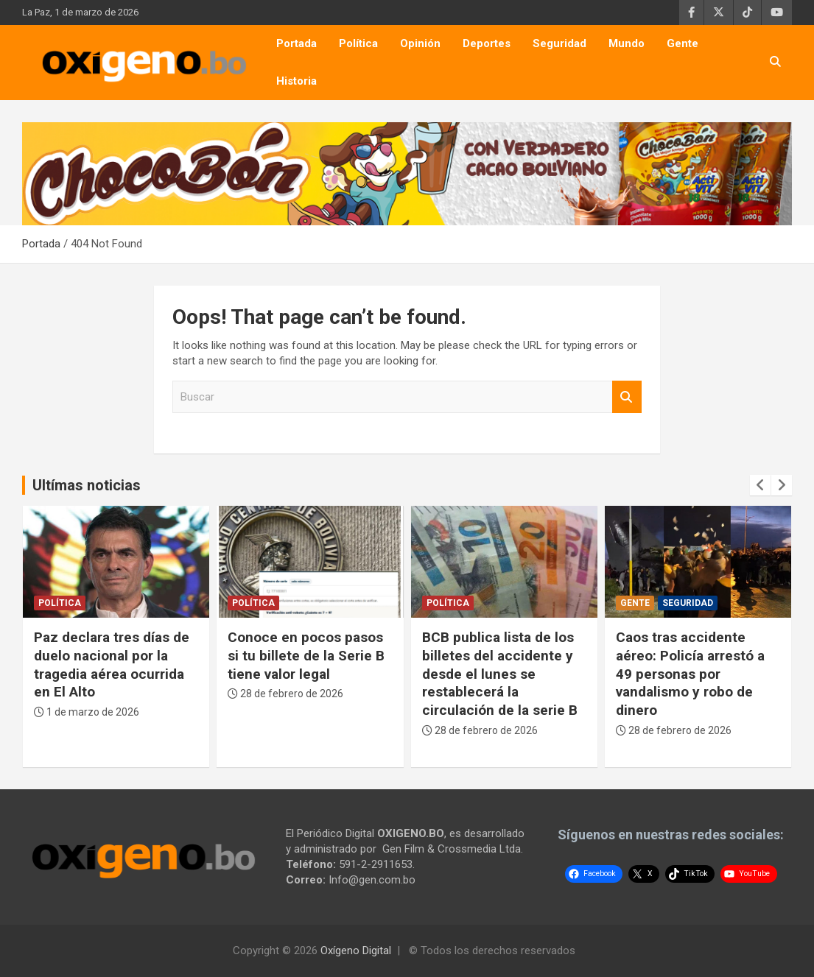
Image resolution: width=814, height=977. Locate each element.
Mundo (626, 43)
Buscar (627, 397)
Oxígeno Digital (355, 950)
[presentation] (760, 485)
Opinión (420, 43)
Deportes (486, 43)
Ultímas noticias (86, 485)
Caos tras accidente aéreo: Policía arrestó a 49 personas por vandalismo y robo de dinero (690, 674)
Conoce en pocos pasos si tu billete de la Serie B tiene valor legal (306, 655)
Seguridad (559, 43)
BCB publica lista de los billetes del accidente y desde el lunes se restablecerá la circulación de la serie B (500, 674)
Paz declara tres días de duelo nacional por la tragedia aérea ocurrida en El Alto (111, 664)
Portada (296, 43)
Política (358, 43)
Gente (682, 43)
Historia (296, 81)
